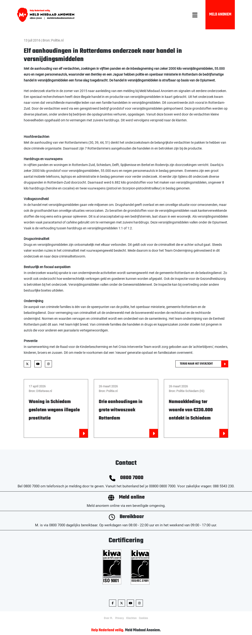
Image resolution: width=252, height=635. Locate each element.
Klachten (131, 618)
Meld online (132, 497)
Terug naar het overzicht (204, 363)
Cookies (143, 618)
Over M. (108, 618)
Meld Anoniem (220, 15)
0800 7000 (131, 477)
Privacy (119, 618)
